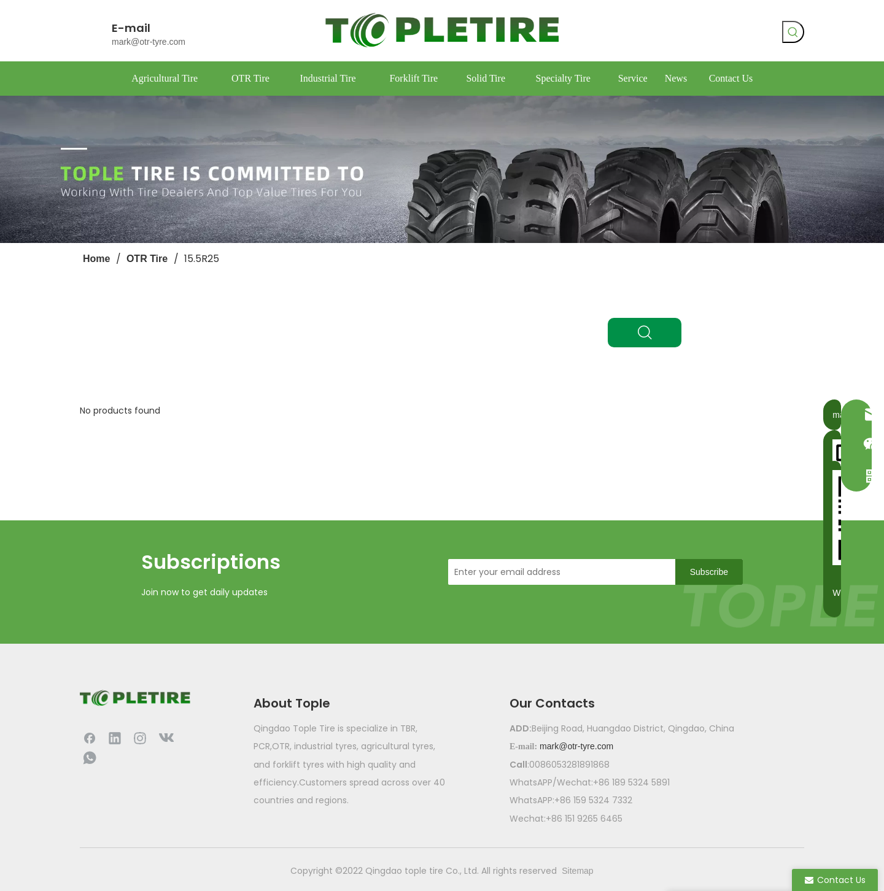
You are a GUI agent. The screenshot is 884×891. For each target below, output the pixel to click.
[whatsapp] (692, 34)
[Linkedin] (115, 737)
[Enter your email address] (558, 572)
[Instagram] (140, 737)
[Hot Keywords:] (793, 32)
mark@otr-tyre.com (148, 42)
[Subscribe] (709, 572)
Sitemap (577, 871)
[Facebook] (642, 34)
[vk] (667, 34)
